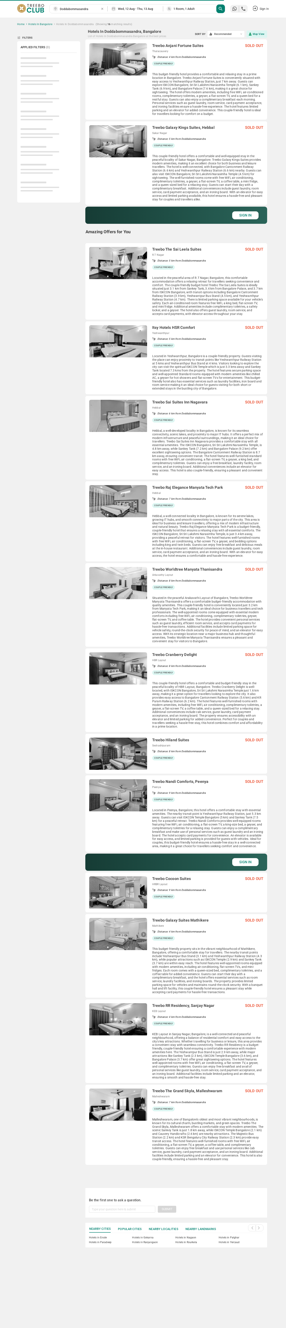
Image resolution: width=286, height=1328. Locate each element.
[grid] (176, 608)
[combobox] (80, 9)
